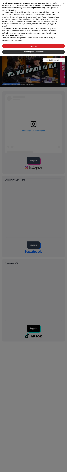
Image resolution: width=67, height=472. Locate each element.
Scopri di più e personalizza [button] (33, 52)
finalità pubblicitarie (9, 22)
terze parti (38, 12)
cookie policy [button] (10, 10)
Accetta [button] (34, 46)
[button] (64, 4)
